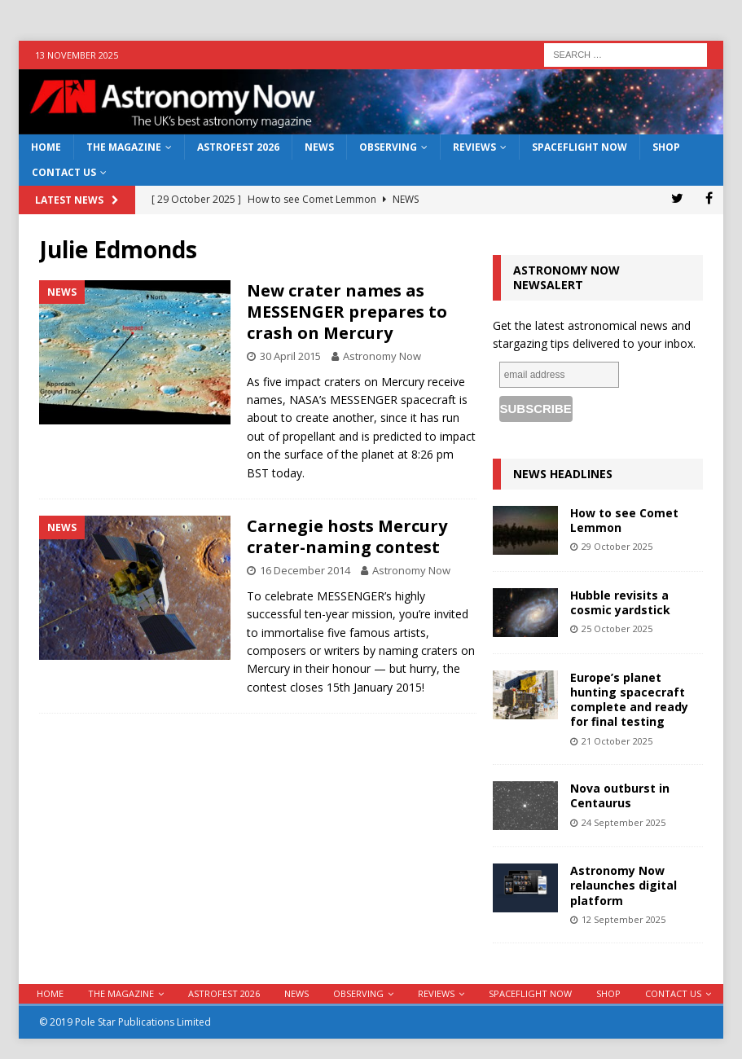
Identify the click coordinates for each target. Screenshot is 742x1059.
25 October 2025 (617, 628)
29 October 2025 (617, 546)
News (319, 147)
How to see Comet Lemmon (624, 520)
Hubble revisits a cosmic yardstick (620, 602)
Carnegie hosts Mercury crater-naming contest (347, 536)
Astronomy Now (382, 356)
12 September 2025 (623, 919)
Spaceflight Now (579, 147)
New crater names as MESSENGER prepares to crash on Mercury (347, 311)
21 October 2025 (617, 741)
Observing (388, 147)
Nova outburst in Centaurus (620, 795)
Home (46, 147)
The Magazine (123, 147)
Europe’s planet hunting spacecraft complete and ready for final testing (629, 700)
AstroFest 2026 (238, 147)
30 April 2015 (290, 356)
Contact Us (64, 172)
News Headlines (562, 473)
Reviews (474, 147)
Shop (666, 147)
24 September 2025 (623, 822)
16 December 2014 (305, 570)
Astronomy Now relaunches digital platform (623, 885)
